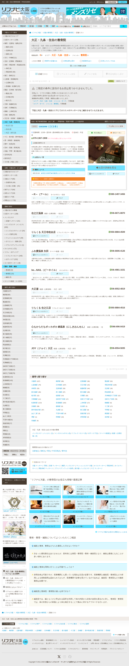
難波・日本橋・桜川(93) (12, 90)
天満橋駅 (34, 399)
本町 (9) (8, 68)
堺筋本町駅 (109, 385)
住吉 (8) (8, 129)
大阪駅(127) (7, 291)
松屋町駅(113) (8, 377)
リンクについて (83, 643)
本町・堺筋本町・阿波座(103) (14, 65)
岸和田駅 (83, 417)
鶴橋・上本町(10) (10, 111)
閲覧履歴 (76, 26)
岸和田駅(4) (7, 438)
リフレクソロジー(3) (79, 433)
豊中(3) (64, 451)
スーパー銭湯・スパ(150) (12, 281)
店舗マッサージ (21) (12, 221)
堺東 (46, 26)
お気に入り (85, 26)
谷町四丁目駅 (60, 399)
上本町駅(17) (7, 384)
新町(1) (43, 451)
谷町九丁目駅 (109, 399)
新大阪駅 (34, 392)
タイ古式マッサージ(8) (11, 263)
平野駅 (107, 410)
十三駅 (107, 406)
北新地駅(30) (7, 323)
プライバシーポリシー (117, 649)
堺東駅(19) (6, 434)
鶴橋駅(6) (6, 388)
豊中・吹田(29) (9, 144)
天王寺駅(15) (7, 312)
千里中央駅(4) (8, 420)
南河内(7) (7, 158)
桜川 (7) (8, 100)
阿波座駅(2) (7, 345)
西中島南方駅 (36, 410)
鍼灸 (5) (8, 277)
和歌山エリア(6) (9, 200)
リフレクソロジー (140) (14, 256)
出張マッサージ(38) (10, 40)
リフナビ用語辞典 (120, 640)
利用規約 (104, 649)
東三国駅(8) (7, 409)
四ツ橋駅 (59, 392)
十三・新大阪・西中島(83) (13, 137)
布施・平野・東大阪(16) (12, 151)
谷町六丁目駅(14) (9, 370)
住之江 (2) (9, 125)
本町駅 (33, 388)
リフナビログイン (74, 649)
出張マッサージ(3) (10, 175)
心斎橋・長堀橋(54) (10, 79)
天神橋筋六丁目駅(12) (10, 359)
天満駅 (82, 395)
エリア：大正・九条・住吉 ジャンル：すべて (49, 101)
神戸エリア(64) (9, 190)
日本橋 (39, 26)
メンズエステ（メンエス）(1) (42, 433)
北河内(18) (7, 155)
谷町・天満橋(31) (10, 108)
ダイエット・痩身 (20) (13, 241)
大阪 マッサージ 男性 (39, 466)
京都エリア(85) (9, 179)
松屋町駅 (34, 403)
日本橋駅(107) (8, 309)
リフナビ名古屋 (59, 624)
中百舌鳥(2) (56, 451)
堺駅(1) (5, 430)
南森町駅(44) (7, 327)
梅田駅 (58, 381)
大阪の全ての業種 (10, 210)
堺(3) (49, 451)
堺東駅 (58, 417)
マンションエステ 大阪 (84, 466)
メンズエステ (8, 217)
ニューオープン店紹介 (67, 640)
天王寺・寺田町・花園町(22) (13, 118)
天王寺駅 (83, 385)
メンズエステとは (38, 643)
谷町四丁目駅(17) (9, 366)
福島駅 (58, 395)
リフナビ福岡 (84, 624)
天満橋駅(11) (7, 362)
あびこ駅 (34, 413)
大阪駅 (33, 381)
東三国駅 (83, 410)
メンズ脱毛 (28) (11, 234)
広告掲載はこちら (106, 643)
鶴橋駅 (107, 403)
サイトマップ (94, 649)
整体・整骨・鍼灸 (10, 266)
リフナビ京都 (47, 624)
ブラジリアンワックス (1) (14, 245)
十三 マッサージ (96, 468)
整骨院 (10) (9, 274)
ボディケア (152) (11, 259)
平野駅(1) (6, 413)
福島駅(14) (6, 352)
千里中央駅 (60, 413)
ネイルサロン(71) (10, 249)
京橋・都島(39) (9, 115)
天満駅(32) (6, 355)
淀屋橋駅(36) (7, 298)
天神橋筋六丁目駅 (111, 395)
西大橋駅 (83, 392)
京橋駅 (33, 406)
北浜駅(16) (6, 330)
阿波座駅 (108, 392)
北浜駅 (107, 388)
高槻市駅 (83, 413)
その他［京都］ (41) (12, 186)
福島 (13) (8, 54)
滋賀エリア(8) (8, 197)
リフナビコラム (107, 640)
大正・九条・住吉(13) (11, 122)
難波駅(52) (6, 302)
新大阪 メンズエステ (82, 468)
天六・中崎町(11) (10, 58)
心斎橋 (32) (9, 83)
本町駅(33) (6, 320)
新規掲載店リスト (51, 640)
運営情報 (85, 649)
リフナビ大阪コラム (63, 26)
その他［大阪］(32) (10, 162)
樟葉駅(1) (6, 427)
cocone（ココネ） (45, 126)
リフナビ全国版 (8, 624)
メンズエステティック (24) (15, 231)
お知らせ (35, 649)
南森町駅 (83, 388)
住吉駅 (82, 406)
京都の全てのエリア (11, 172)
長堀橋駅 (59, 403)
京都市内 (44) (10, 182)
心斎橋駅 (34, 385)
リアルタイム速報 (38, 640)
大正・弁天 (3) (10, 133)
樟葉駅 (107, 413)
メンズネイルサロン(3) (63, 433)
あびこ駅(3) (7, 416)
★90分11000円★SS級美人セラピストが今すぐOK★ (58, 173)
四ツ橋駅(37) (7, 337)
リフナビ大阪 (23, 624)
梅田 (53, 26)
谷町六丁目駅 (85, 399)
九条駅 (58, 410)
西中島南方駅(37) (9, 402)
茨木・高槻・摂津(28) (11, 148)
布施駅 (33, 421)
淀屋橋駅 (83, 381)
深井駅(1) (6, 441)
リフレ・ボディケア (11, 252)
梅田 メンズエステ (68, 466)
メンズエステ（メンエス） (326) (14, 226)
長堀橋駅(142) (8, 380)
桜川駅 (33, 395)
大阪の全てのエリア (11, 36)
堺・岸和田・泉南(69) (11, 140)
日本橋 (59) (9, 97)
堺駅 (33, 417)
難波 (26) (8, 93)
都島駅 (58, 406)
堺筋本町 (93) (10, 72)
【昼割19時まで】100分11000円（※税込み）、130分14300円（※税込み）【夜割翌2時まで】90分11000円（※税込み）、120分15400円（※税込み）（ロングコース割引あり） (58, 184)
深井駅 (107, 417)
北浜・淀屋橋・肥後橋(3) (12, 61)
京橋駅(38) (6, 391)
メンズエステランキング (68, 643)
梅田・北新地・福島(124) (12, 43)
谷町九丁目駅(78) (9, 373)
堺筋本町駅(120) (8, 316)
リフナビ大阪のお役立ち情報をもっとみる (111, 532)
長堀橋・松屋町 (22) (12, 86)
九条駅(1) (6, 405)
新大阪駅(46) (7, 334)
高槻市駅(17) (7, 423)
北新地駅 (59, 388)
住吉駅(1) (6, 395)
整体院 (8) (9, 270)
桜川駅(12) (6, 348)
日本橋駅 (59, 385)
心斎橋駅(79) (7, 305)
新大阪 (31, 26)
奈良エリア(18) (9, 193)
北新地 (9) (9, 50)
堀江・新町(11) (9, 75)
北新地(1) (35, 451)
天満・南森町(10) (10, 104)
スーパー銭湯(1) (105, 433)
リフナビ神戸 (35, 624)
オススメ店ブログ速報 (84, 640)
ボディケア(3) (93, 433)
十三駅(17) (6, 398)
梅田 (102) (9, 47)
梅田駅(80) (6, 295)
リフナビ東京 (72, 624)
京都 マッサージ (54, 466)
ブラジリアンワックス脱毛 (64, 468)
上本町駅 (83, 403)
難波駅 (107, 381)
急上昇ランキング (51, 643)
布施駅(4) (6, 445)
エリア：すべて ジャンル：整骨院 (46, 104)
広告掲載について (46, 649)
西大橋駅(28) (7, 341)
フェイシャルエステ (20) (14, 238)
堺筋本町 (22, 26)
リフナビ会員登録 (60, 649)
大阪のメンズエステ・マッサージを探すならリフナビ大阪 (65, 662)
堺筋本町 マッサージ (46, 468)
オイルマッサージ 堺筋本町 (103, 466)
